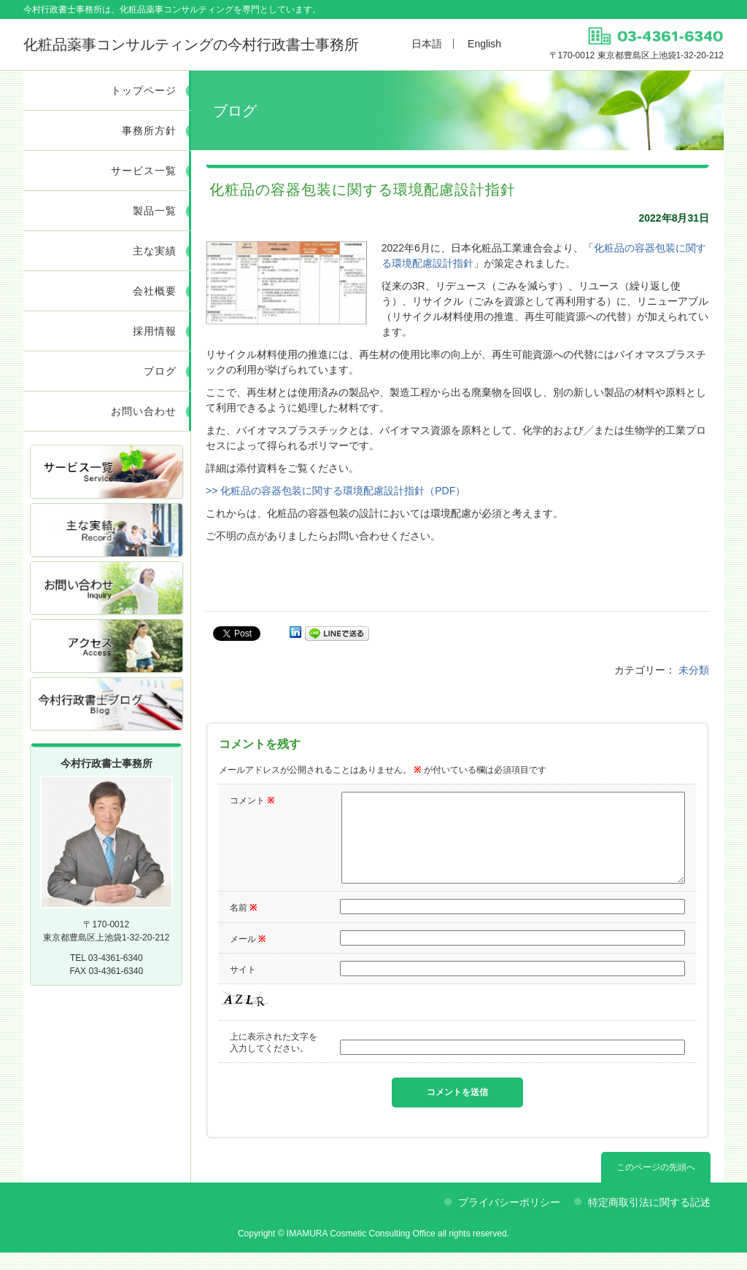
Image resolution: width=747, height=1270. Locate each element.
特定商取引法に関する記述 (649, 1220)
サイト (243, 987)
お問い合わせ (144, 411)
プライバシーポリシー (509, 1220)
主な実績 (155, 251)
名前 (243, 925)
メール (248, 956)
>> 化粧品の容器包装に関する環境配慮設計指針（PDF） (335, 490)
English (484, 44)
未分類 (693, 670)
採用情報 (155, 331)
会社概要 (155, 291)
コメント (252, 800)
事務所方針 (149, 130)
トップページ (144, 90)
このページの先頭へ (655, 1185)
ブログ (160, 371)
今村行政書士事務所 (191, 44)
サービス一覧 (144, 170)
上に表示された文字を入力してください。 (273, 1060)
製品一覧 (155, 211)
